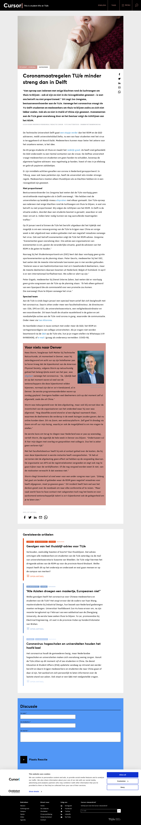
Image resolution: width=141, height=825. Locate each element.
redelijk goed (73, 150)
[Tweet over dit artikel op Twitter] (119, 78)
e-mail (41, 337)
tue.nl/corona (45, 320)
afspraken (61, 200)
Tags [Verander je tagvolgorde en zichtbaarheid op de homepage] (113, 5)
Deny (123, 816)
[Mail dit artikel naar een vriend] (119, 87)
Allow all (122, 804)
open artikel (37, 576)
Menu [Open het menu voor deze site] (125, 5)
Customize (122, 810)
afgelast (29, 376)
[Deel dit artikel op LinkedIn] (119, 83)
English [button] (102, 5)
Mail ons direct (27, 794)
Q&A (44, 334)
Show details (34, 821)
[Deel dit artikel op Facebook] (119, 74)
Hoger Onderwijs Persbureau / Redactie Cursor (45, 124)
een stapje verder (69, 133)
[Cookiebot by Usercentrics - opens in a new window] (14, 820)
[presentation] (37, 748)
